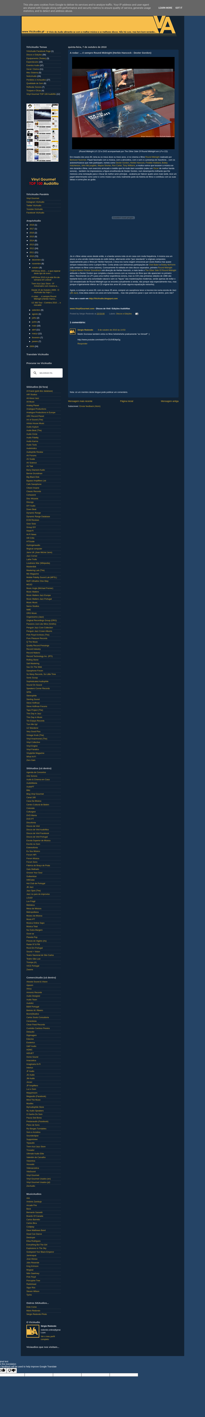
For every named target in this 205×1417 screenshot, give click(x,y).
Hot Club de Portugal (35, 883)
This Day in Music (34, 717)
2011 (32, 252)
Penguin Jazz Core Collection (39, 628)
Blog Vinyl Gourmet (35, 794)
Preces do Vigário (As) (36, 941)
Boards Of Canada (34, 1216)
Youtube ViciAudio (34, 209)
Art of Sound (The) (34, 420)
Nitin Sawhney (32, 1273)
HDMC (29, 1050)
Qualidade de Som (34, 83)
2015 (32, 236)
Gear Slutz (31, 524)
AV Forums (31, 455)
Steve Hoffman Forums (36, 706)
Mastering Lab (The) (35, 570)
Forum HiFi (31, 855)
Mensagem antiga (170, 401)
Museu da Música (34, 916)
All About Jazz (32, 398)
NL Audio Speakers (35, 1111)
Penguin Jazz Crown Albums (39, 631)
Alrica (29, 989)
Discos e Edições (124, 314)
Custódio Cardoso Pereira (38, 1028)
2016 (32, 233)
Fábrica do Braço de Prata (38, 865)
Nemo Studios (32, 606)
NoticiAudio (31, 76)
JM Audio (30, 1078)
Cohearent (31, 495)
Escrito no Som (33, 844)
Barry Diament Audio (35, 470)
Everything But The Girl (36, 1245)
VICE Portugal (32, 966)
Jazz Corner (31, 556)
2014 (32, 240)
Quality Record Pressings (37, 645)
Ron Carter (117, 165)
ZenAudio (30, 1186)
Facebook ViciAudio (35, 213)
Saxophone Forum (34, 671)
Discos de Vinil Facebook (37, 833)
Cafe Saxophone (33, 484)
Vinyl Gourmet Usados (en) (38, 1179)
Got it (178, 8)
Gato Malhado (32, 869)
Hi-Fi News (31, 534)
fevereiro (36, 337)
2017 (32, 229)
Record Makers (33, 653)
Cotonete (30, 808)
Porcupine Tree (33, 1280)
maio (34, 326)
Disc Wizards (32, 499)
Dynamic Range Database (38, 516)
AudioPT (30, 787)
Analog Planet (32, 405)
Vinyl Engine (32, 746)
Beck (28, 1209)
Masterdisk (31, 567)
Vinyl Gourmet (32, 198)
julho (34, 318)
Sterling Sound (33, 699)
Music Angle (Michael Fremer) (39, 588)
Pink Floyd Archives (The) (37, 635)
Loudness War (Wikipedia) (38, 563)
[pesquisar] (46, 373)
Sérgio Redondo (85, 330)
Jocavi (29, 1082)
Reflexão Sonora (33, 87)
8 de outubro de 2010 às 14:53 (111, 330)
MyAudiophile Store (35, 1107)
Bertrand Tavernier (78, 160)
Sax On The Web (34, 667)
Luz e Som (31, 1089)
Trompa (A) (31, 962)
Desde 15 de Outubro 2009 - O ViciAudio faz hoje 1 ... (45, 291)
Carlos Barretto (33, 1220)
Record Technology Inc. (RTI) (39, 656)
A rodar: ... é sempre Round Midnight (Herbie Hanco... (44, 297)
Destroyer (30, 1237)
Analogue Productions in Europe (40, 412)
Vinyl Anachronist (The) (36, 739)
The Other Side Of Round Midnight (160, 270)
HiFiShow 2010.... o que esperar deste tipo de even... (45, 272)
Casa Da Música (33, 801)
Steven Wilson (32, 1291)
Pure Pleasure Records (36, 638)
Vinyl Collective (33, 742)
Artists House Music (35, 423)
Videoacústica (32, 1168)
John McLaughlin (88, 165)
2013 (32, 244)
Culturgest (31, 812)
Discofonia (31, 823)
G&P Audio (31, 1046)
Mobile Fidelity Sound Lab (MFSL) (41, 577)
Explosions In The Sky (36, 1248)
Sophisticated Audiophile (37, 681)
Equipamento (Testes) (36, 58)
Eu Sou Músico (33, 851)
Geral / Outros (32, 69)
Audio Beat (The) (34, 430)
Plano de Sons (33, 1125)
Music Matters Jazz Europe (38, 595)
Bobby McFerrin (168, 265)
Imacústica (31, 1060)
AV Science (31, 463)
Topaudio (30, 1143)
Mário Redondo (33, 1311)
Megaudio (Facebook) (36, 1096)
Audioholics (31, 448)
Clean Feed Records (35, 1025)
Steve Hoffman (33, 703)
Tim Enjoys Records (35, 721)
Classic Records (33, 491)
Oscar (156, 168)
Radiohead (31, 1284)
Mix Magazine (32, 574)
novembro (37, 264)
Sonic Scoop (32, 678)
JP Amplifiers (32, 1086)
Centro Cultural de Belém (37, 805)
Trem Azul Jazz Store (35, 1147)
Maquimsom (31, 1093)
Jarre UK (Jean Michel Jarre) (39, 552)
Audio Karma (32, 441)
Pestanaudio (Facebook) (37, 1121)
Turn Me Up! (32, 724)
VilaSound (31, 1171)
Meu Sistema (32, 73)
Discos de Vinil (33, 826)
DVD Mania (31, 815)
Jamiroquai (31, 1255)
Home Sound (32, 1057)
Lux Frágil (30, 901)
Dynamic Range (33, 513)
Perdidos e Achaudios (36, 80)
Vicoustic (30, 1164)
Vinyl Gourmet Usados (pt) (38, 1182)
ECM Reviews (32, 520)
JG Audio (30, 1075)
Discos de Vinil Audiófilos (37, 830)
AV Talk (29, 466)
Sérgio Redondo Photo (36, 1314)
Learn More (165, 8)
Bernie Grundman (34, 473)
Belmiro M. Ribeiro (34, 1010)
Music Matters (32, 592)
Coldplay (30, 1227)
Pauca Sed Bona (34, 1118)
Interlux (29, 1068)
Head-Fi (30, 531)
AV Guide (30, 459)
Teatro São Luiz (33, 959)
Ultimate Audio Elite (35, 1154)
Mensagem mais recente (80, 401)
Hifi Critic (30, 538)
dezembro (37, 260)
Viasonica (30, 1161)
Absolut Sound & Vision (36, 982)
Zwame (29, 969)
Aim (28, 1198)
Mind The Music (33, 1100)
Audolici (29, 1003)
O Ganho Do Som (34, 1114)
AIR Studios (31, 394)
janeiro (35, 341)
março (35, 333)
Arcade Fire (31, 1205)
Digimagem (31, 1035)
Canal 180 (31, 797)
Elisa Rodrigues (33, 1241)
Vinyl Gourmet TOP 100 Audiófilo (41, 94)
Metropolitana (32, 912)
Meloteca (30, 905)
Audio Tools (31, 445)
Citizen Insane (32, 488)
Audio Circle (31, 434)
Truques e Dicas (33, 90)
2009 (32, 346)
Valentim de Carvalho (35, 1157)
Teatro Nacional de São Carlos (40, 955)
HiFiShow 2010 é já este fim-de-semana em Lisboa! (45, 278)
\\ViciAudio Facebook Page (38, 51)
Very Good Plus (33, 731)
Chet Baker (154, 265)
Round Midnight (152, 157)
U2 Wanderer (32, 728)
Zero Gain (30, 760)
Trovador (30, 1150)
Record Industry (33, 649)
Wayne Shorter (104, 165)
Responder (82, 344)
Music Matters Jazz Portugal (39, 599)
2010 (32, 256)
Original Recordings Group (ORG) (41, 620)
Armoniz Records (34, 992)
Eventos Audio (32, 65)
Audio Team (31, 1000)
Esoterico (30, 1042)
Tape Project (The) (34, 710)
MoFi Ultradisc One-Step (37, 581)
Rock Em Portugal (34, 948)
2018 (32, 225)
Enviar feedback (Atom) (90, 406)
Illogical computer (34, 549)
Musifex (29, 1103)
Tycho (29, 1295)
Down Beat (31, 509)
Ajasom (29, 985)
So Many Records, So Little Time (41, 674)
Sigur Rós (30, 1288)
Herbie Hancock (137, 163)
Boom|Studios (32, 1014)
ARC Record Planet (35, 416)
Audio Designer (33, 996)
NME (28, 610)
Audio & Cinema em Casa (38, 779)
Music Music (31, 602)
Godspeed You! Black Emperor (40, 1252)
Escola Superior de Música (38, 840)
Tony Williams (129, 165)
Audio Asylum (32, 427)
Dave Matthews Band (36, 1230)
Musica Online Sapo (35, 923)
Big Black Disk (32, 477)
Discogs (30, 502)
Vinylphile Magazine (35, 753)
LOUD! (29, 898)
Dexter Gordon (122, 163)
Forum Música (32, 858)
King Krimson (32, 1266)
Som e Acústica (33, 1132)
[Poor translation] (12, 1370)
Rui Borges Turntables (36, 1129)
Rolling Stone (32, 660)
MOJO (29, 584)
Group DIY (31, 527)
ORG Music (31, 613)
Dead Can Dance (34, 1234)
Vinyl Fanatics (32, 749)
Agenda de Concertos (36, 772)
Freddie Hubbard (153, 163)
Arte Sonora (31, 776)
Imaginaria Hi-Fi (33, 1064)
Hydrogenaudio (33, 545)
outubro (35, 268)
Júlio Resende (32, 1263)
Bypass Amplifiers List (36, 481)
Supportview (31, 1139)
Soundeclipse (32, 1136)
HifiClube (30, 880)
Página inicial (126, 401)
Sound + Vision (33, 952)
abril (34, 330)
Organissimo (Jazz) (35, 617)
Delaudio (30, 1032)
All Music (30, 402)
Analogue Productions (36, 409)
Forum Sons (31, 862)
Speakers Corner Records (38, 688)
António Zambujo (34, 1202)
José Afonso (31, 1259)
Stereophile (31, 696)
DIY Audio (30, 506)
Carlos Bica (31, 1223)
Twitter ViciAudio (33, 205)
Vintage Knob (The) (35, 735)
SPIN (28, 692)
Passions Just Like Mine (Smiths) (41, 624)
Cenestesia (31, 1021)
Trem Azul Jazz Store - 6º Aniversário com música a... (45, 285)
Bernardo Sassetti (34, 1212)
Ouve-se (30, 934)
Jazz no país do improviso (38, 894)
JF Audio (30, 1071)
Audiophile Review (34, 452)
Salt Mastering (32, 663)
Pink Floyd (31, 1277)
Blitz (28, 790)
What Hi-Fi (31, 757)
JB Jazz (74, 293)
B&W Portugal (32, 1007)
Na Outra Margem (34, 930)
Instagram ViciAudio (35, 202)
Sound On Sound (34, 685)
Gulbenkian (31, 876)
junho (34, 322)
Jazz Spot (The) (33, 891)
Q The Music (32, 642)
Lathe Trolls (31, 559)
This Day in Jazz (33, 714)
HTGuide (30, 541)
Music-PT (30, 919)
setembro (36, 310)
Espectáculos (32, 62)
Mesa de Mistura (33, 908)
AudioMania (31, 783)
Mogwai (29, 1270)
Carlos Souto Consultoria (37, 1017)
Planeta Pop (31, 937)
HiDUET (30, 1053)
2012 (32, 248)
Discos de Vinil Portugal (37, 837)
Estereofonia (32, 847)
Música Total (32, 926)
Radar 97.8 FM (33, 944)
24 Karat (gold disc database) (39, 391)
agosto (35, 314)
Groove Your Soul (34, 873)
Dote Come (31, 1307)
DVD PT (30, 819)
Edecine (30, 1039)
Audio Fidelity (32, 438)
